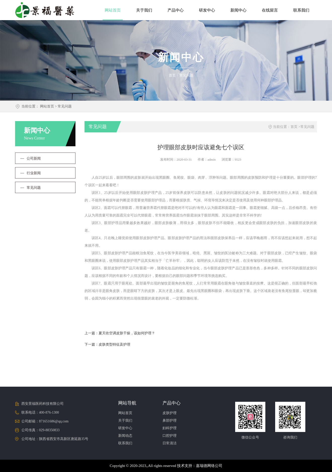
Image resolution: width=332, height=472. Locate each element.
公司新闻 (34, 158)
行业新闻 (34, 173)
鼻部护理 (169, 420)
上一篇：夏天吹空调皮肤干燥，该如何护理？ (120, 333)
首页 (172, 75)
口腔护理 (169, 436)
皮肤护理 (169, 413)
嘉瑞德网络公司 (209, 466)
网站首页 (113, 10)
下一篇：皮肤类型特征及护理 (107, 344)
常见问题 (186, 75)
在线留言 (270, 10)
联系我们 (301, 10)
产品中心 (176, 10)
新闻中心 (238, 10)
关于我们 (144, 10)
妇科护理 (169, 428)
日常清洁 (169, 443)
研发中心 (207, 10)
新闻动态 (125, 436)
